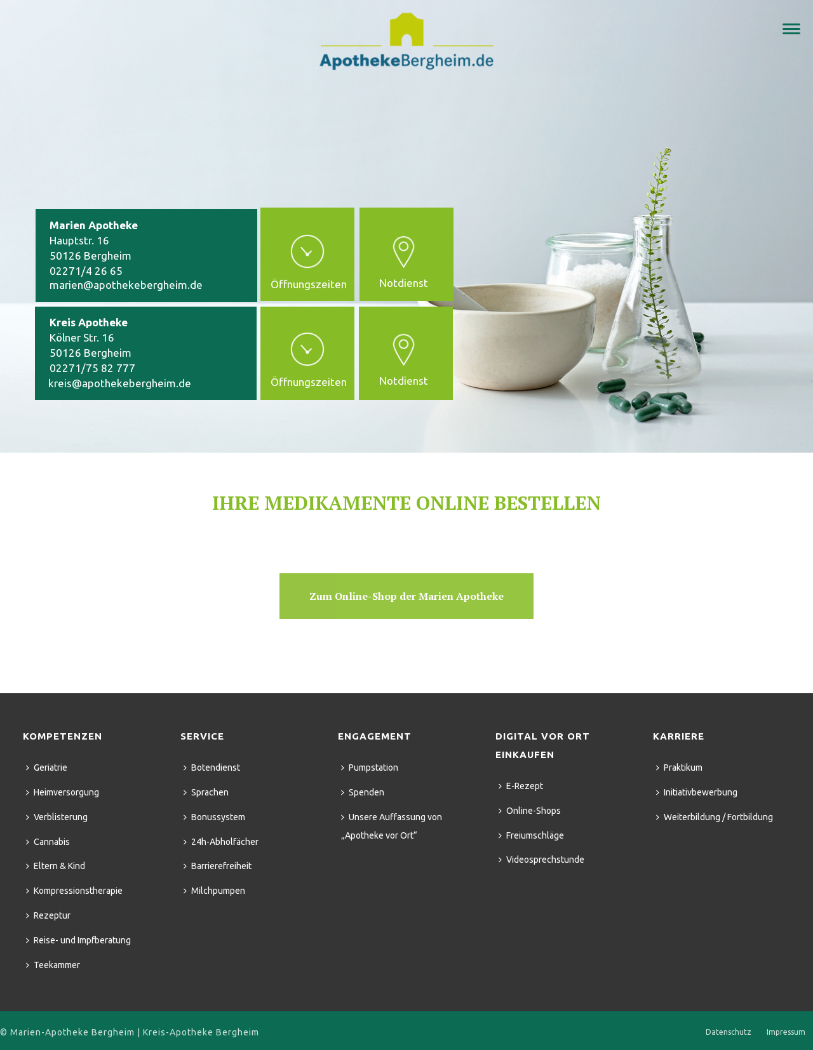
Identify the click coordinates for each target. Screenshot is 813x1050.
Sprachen (206, 792)
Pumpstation (369, 767)
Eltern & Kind (55, 866)
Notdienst (403, 381)
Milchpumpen (214, 891)
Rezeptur (48, 915)
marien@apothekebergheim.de (126, 285)
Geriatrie (46, 767)
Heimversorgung (62, 792)
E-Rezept (521, 786)
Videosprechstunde (541, 859)
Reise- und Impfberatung (78, 940)
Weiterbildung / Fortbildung (714, 817)
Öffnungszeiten (309, 284)
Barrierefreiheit (218, 866)
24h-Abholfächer (221, 842)
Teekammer (53, 965)
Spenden (362, 792)
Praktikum (679, 767)
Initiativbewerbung (696, 792)
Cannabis (48, 842)
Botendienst (212, 767)
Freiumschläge (531, 835)
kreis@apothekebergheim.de (119, 383)
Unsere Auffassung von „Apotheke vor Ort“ (391, 826)
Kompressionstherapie (74, 891)
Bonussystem (214, 817)
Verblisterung (57, 817)
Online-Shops (530, 811)
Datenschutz (728, 1032)
